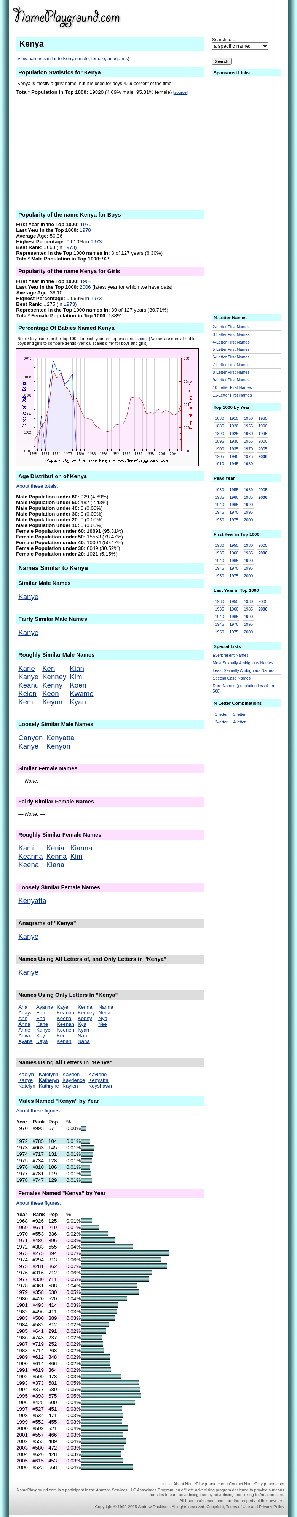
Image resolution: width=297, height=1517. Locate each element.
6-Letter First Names (231, 357)
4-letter (239, 722)
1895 (219, 441)
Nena (104, 1013)
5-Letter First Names (231, 349)
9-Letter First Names (231, 380)
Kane (26, 668)
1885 (219, 426)
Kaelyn (26, 1074)
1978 (85, 230)
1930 (233, 441)
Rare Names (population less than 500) (243, 688)
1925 (233, 433)
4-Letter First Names (231, 342)
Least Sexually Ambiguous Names (244, 670)
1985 (262, 418)
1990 (262, 426)
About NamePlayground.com (199, 1484)
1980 (248, 463)
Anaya (25, 1013)
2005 (262, 449)
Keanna (30, 856)
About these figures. (38, 1111)
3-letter (239, 714)
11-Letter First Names (232, 395)
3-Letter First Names (231, 334)
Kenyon (58, 746)
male (84, 58)
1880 (219, 418)
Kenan (64, 1041)
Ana (22, 1007)
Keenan (65, 1024)
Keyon (52, 702)
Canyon (30, 738)
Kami (26, 848)
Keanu (28, 685)
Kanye (28, 597)
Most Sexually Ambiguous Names (243, 662)
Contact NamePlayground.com (256, 1484)
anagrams (117, 58)
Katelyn (26, 1086)
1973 (96, 241)
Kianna (81, 848)
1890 (219, 433)
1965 (248, 441)
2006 (85, 287)
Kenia (55, 848)
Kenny (52, 685)
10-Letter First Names (232, 387)
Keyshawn (100, 1086)
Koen (78, 685)
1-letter (221, 714)
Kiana (55, 865)
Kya (82, 1024)
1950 (248, 418)
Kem (25, 702)
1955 (248, 426)
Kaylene (97, 1074)
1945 (233, 463)
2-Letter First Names (231, 327)
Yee (102, 1024)
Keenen (65, 1030)
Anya (24, 1035)
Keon (50, 693)
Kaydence (73, 1080)
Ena (40, 1018)
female (98, 58)
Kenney (54, 677)
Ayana (25, 1041)
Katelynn (49, 1074)
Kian (77, 668)
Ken (48, 668)
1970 (86, 224)
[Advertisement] (225, 16)
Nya (102, 1018)
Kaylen (70, 1086)
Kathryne (49, 1086)
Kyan (78, 702)
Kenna (56, 856)
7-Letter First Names (231, 364)
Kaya (42, 1041)
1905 (219, 456)
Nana (84, 1041)
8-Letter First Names (231, 372)
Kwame (81, 693)
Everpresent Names (231, 655)
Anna (24, 1024)
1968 (86, 281)
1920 (233, 426)
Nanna (105, 1007)
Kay (40, 1035)
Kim (76, 677)
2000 (262, 441)
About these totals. (37, 486)
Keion (27, 693)
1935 (233, 449)
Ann (22, 1018)
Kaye (62, 1007)
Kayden (71, 1074)
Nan (82, 1035)
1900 (219, 449)
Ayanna (44, 1007)
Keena (28, 865)
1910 (219, 463)
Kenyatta (60, 738)
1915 (233, 418)
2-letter (221, 722)
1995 (262, 433)
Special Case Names (232, 678)
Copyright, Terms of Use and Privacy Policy (245, 1506)
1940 (233, 456)
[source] (180, 92)
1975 (248, 456)
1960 (248, 433)
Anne (24, 1030)
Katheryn (49, 1080)
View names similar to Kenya (47, 58)
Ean (40, 1013)
